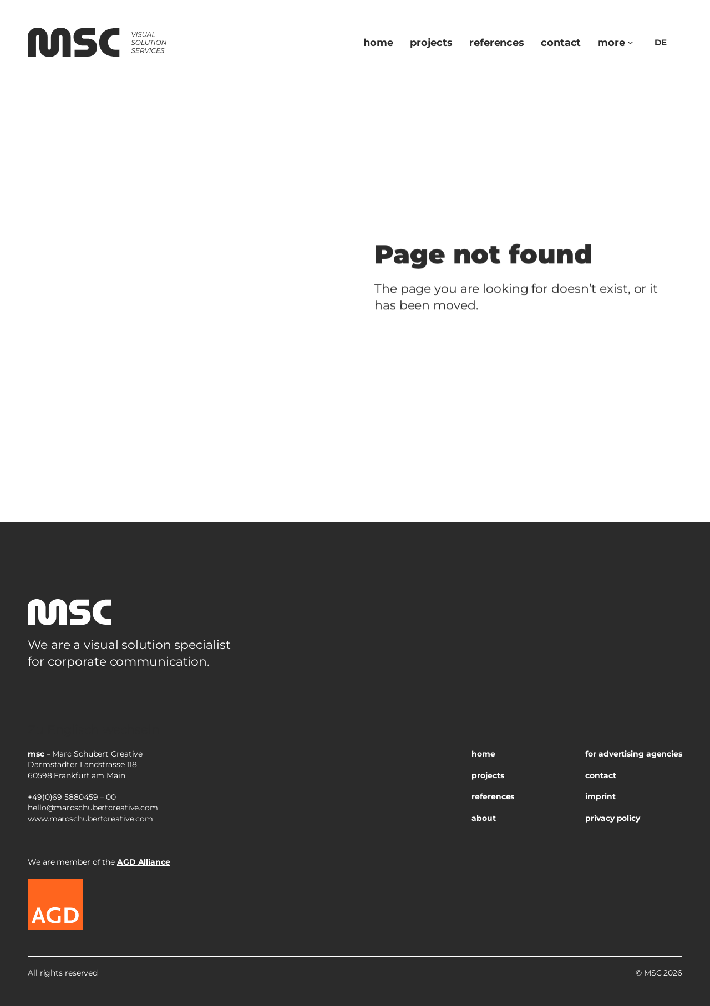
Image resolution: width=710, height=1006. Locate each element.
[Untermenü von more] (630, 42)
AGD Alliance (143, 862)
